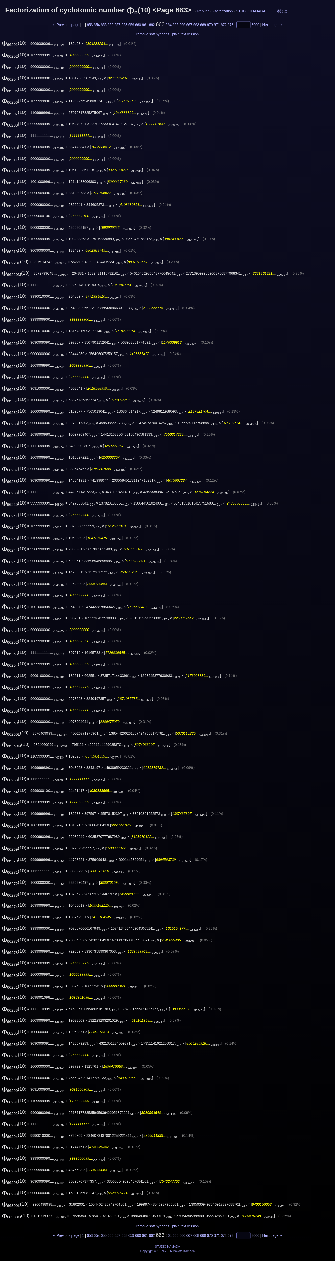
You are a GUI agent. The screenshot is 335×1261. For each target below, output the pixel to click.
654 (97, 25)
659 (131, 25)
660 (138, 25)
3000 (255, 25)
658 (124, 25)
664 (169, 25)
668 (196, 25)
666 (182, 25)
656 (110, 25)
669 (203, 25)
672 (224, 25)
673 (230, 25)
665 (175, 25)
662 (152, 25)
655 (104, 25)
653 (90, 25)
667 (189, 25)
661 (145, 25)
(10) (14, 43)
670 (210, 25)
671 (217, 25)
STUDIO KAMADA (250, 11)
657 (117, 25)
